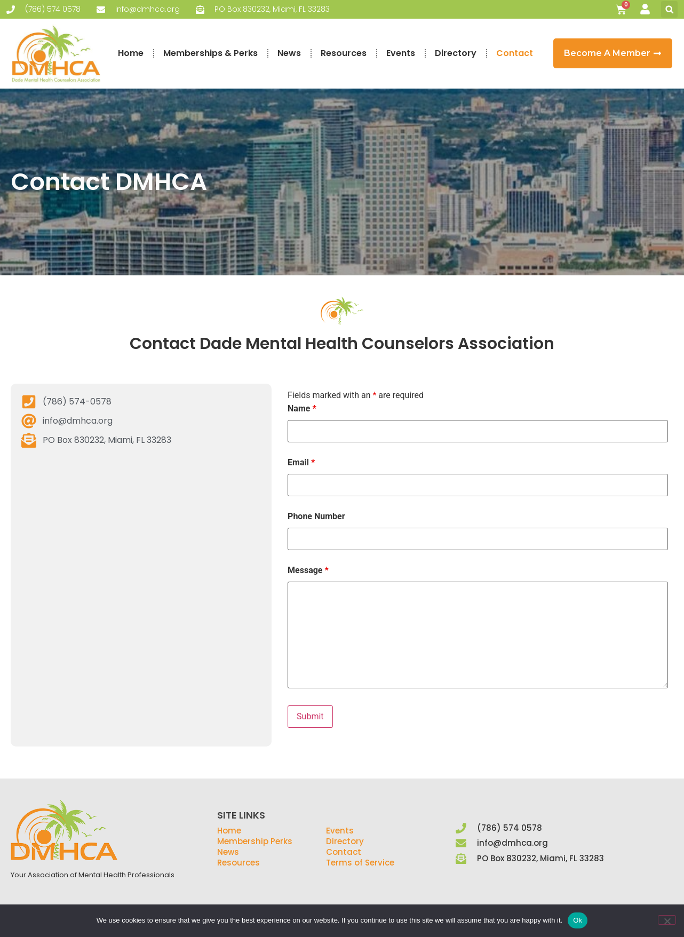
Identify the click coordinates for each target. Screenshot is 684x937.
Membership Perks (254, 841)
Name (302, 408)
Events (400, 53)
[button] (669, 9)
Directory (455, 53)
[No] (667, 920)
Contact (514, 53)
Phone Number (316, 516)
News (289, 53)
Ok (577, 920)
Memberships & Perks (210, 53)
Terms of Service (360, 862)
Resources (344, 53)
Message (308, 570)
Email (301, 462)
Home (131, 53)
